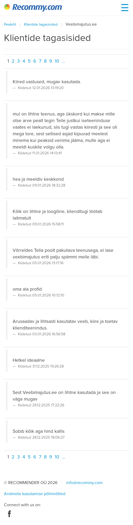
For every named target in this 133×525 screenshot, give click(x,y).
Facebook (9, 513)
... (63, 61)
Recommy (33, 8)
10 (57, 61)
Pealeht (10, 24)
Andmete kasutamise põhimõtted (34, 494)
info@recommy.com (84, 483)
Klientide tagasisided (41, 24)
